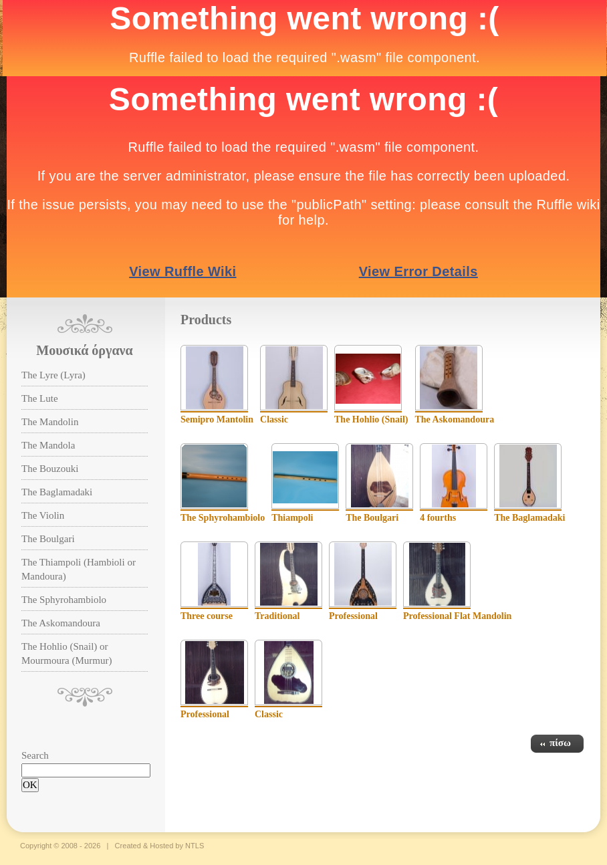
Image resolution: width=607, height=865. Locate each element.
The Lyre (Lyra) (53, 375)
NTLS (194, 846)
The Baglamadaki (56, 492)
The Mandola (48, 445)
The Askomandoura (60, 623)
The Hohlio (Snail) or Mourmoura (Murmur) (66, 653)
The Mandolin (49, 421)
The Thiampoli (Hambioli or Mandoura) (78, 569)
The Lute (39, 398)
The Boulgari (48, 538)
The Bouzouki (49, 468)
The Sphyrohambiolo (63, 599)
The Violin (42, 515)
